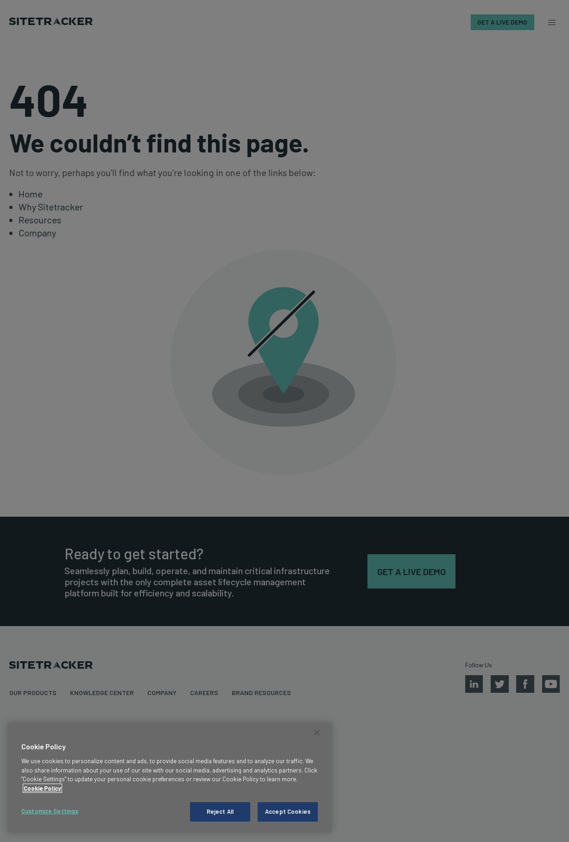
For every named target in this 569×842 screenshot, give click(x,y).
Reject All (220, 811)
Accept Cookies (287, 811)
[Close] (317, 732)
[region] (169, 777)
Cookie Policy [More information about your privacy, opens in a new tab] (42, 788)
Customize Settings (49, 811)
